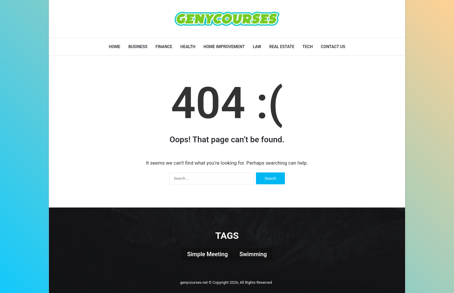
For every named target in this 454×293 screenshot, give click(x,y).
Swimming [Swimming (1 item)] (253, 254)
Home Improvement (224, 46)
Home (114, 46)
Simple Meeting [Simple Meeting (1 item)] (207, 254)
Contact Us (333, 46)
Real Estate (281, 46)
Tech (308, 46)
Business (138, 46)
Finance (163, 46)
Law (257, 46)
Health (187, 46)
